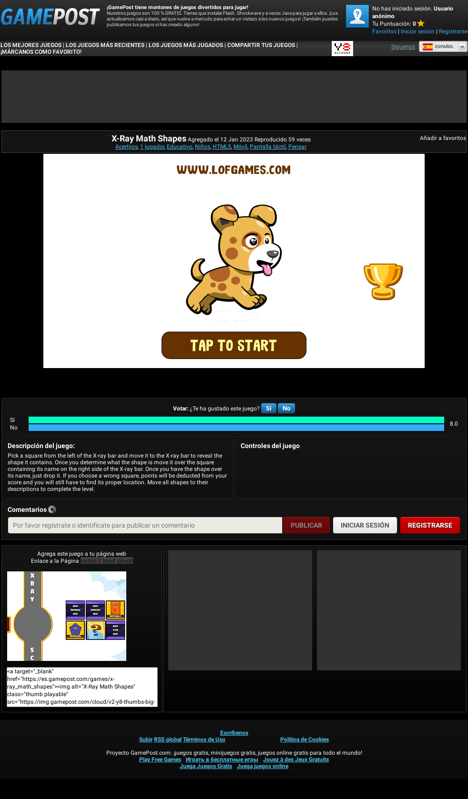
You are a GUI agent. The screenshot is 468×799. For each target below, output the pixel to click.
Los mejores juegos (30, 45)
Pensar (297, 146)
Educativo (180, 146)
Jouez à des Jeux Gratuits (296, 759)
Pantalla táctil (268, 146)
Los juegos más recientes (105, 45)
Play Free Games (160, 759)
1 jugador (152, 146)
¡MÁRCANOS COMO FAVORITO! (40, 52)
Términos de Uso (204, 739)
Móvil (240, 146)
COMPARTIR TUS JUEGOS (261, 45)
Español (438, 46)
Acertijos (126, 146)
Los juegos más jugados (186, 45)
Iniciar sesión (418, 31)
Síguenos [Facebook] (403, 46)
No (286, 408)
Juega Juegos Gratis (206, 766)
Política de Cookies (304, 739)
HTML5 (222, 146)
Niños (202, 146)
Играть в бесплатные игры (222, 759)
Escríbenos (234, 732)
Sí (269, 408)
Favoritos (384, 31)
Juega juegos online (262, 766)
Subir (146, 739)
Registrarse (453, 31)
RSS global (168, 739)
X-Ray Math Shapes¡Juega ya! (67, 616)
